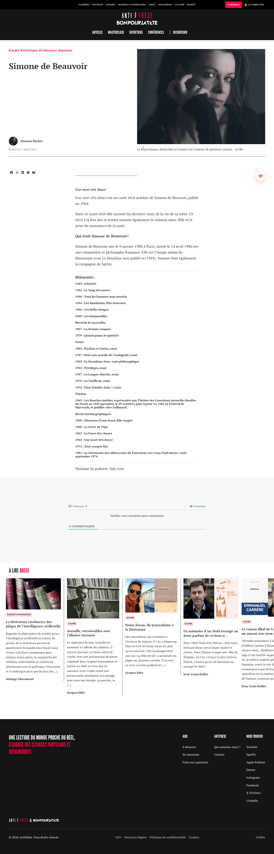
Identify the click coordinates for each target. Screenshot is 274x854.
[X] (17, 172)
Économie (84, 4)
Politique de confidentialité (168, 837)
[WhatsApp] (28, 172)
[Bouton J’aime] (260, 176)
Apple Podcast (255, 762)
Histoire (110, 4)
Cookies (194, 837)
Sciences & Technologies (132, 4)
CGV (118, 837)
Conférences (156, 32)
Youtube (251, 747)
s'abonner (233, 4)
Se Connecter (254, 4)
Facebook (252, 785)
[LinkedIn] (22, 172)
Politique (97, 4)
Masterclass (116, 32)
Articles (97, 32)
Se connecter (191, 754)
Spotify (251, 754)
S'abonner (189, 747)
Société (191, 4)
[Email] (33, 172)
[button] (143, 147)
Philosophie (165, 4)
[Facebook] (11, 172)
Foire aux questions (195, 762)
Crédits (260, 837)
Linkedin (252, 801)
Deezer (250, 770)
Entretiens (136, 32)
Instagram (253, 777)
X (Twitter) (253, 793)
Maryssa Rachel (31, 141)
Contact (219, 754)
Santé (152, 4)
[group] (35, 629)
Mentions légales (135, 837)
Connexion (198, 506)
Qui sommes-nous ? (227, 747)
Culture (179, 4)
